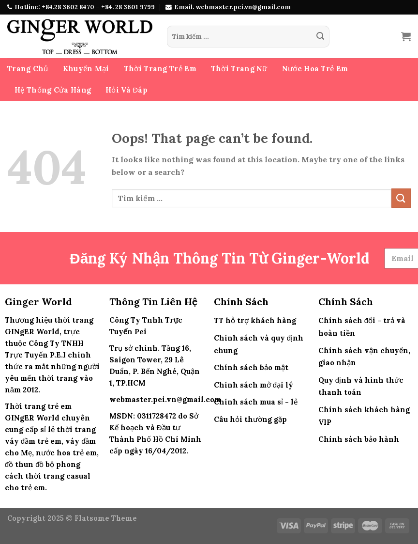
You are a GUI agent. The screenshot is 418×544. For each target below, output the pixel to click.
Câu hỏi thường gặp (250, 419)
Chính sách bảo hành (358, 439)
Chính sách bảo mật (251, 367)
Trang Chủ (27, 68)
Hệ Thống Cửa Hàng (53, 89)
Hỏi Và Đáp (126, 89)
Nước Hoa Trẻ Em (315, 68)
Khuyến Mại (86, 68)
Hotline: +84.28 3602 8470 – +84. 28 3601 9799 (85, 7)
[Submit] (320, 37)
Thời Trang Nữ (239, 68)
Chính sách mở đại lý (253, 384)
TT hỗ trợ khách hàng (255, 320)
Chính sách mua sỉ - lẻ (256, 401)
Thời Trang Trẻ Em (160, 68)
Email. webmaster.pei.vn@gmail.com (232, 7)
